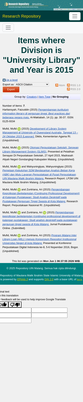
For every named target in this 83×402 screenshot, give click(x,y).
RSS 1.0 (75, 85)
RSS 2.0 (75, 89)
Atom (62, 85)
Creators (32, 96)
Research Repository (21, 16)
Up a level (12, 79)
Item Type (44, 96)
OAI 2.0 (48, 279)
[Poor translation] (15, 304)
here (79, 279)
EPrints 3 (22, 279)
